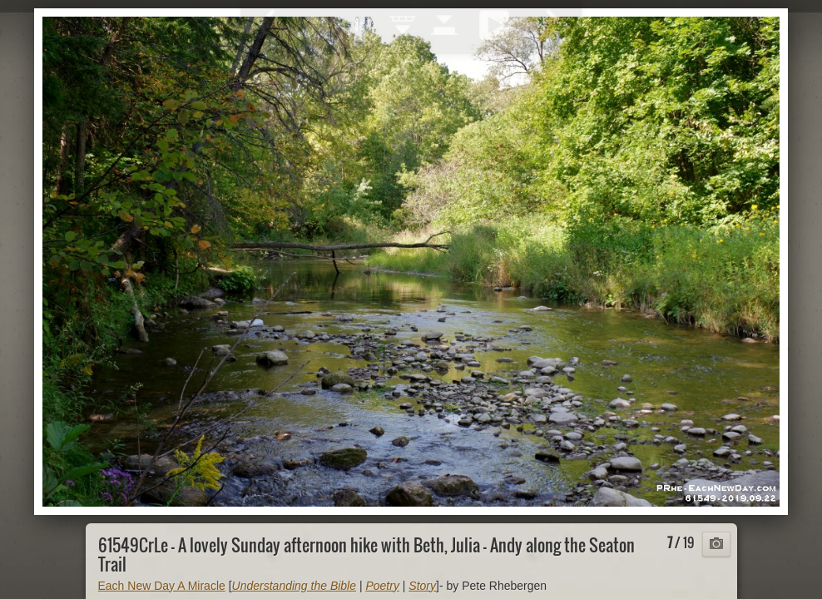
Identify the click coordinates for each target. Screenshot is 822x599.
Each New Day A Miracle (161, 585)
